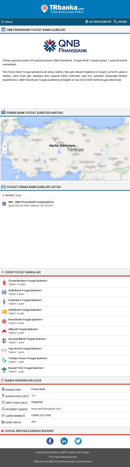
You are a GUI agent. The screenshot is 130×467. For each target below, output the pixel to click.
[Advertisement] (65, 96)
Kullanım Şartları (67, 461)
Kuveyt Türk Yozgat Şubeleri (26, 367)
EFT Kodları (84, 452)
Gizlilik (80, 461)
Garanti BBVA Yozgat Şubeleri (27, 338)
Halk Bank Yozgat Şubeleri (25, 290)
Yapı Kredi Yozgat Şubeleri (25, 348)
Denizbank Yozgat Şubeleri (25, 319)
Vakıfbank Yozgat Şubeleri (25, 309)
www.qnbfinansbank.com (46, 408)
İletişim (88, 461)
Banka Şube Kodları (48, 452)
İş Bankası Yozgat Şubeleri (25, 300)
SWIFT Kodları (68, 452)
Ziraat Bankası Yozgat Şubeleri (27, 280)
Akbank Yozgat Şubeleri (23, 329)
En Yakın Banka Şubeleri (64, 457)
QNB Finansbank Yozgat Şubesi (34, 201)
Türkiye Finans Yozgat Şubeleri (27, 358)
